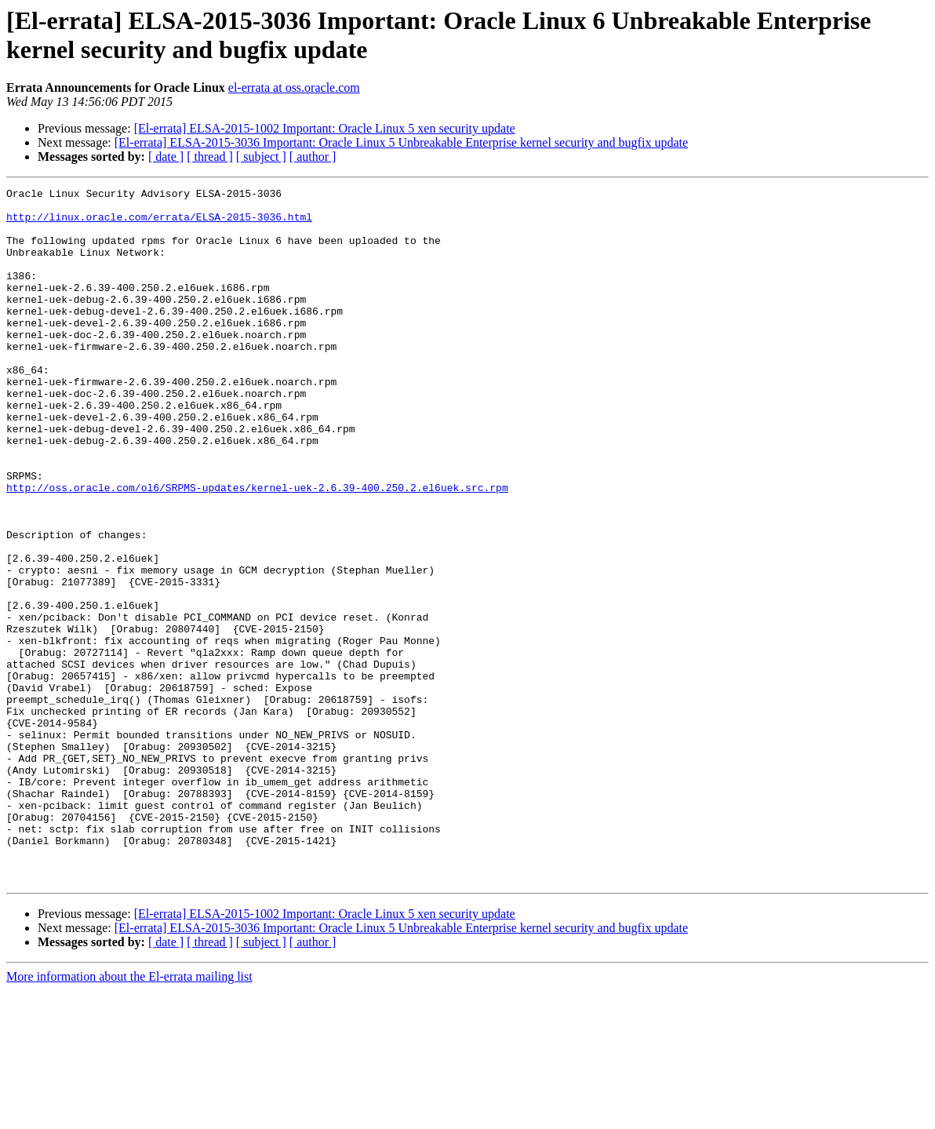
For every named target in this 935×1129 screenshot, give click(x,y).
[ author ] (313, 156)
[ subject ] (261, 156)
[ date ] (166, 156)
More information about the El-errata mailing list (129, 1115)
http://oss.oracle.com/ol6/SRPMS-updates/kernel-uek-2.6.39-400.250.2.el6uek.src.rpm (257, 548)
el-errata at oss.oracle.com (294, 87)
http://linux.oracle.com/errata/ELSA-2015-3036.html (159, 224)
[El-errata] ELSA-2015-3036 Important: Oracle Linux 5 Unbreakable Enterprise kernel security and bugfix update (401, 142)
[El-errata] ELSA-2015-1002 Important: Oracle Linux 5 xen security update (324, 128)
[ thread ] (210, 156)
